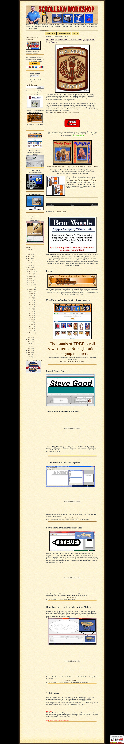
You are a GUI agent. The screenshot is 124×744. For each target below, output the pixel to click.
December (32, 333)
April (30, 276)
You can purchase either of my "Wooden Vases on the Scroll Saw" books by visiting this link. (72, 167)
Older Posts (94, 204)
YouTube (75, 33)
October (31, 289)
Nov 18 (31, 315)
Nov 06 (31, 298)
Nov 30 (31, 330)
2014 (29, 265)
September (32, 287)
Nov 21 (31, 317)
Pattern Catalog (51, 33)
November (32, 291)
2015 (29, 267)
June (30, 280)
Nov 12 (31, 304)
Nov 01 (31, 293)
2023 (29, 350)
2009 (29, 254)
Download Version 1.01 (72, 597)
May (30, 278)
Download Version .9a (72, 680)
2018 (29, 339)
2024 (29, 352)
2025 (29, 354)
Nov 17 (31, 313)
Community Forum (64, 33)
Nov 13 (31, 306)
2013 (29, 263)
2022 (29, 348)
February (31, 271)
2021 (29, 346)
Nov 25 (31, 324)
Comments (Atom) (60, 212)
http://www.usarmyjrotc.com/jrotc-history (66, 112)
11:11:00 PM (62, 199)
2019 (29, 341)
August (31, 284)
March (31, 274)
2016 (29, 335)
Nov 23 (31, 322)
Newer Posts (50, 204)
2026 (29, 357)
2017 (29, 337)
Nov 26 (31, 326)
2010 (29, 256)
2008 (29, 252)
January (31, 269)
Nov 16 (31, 311)
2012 (29, 260)
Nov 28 (31, 328)
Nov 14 (31, 309)
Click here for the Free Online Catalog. (72, 361)
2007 (29, 250)
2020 (29, 344)
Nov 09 (31, 300)
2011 (29, 258)
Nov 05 (31, 295)
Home (72, 204)
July (30, 282)
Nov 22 (31, 319)
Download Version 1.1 (72, 518)
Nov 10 (31, 302)
